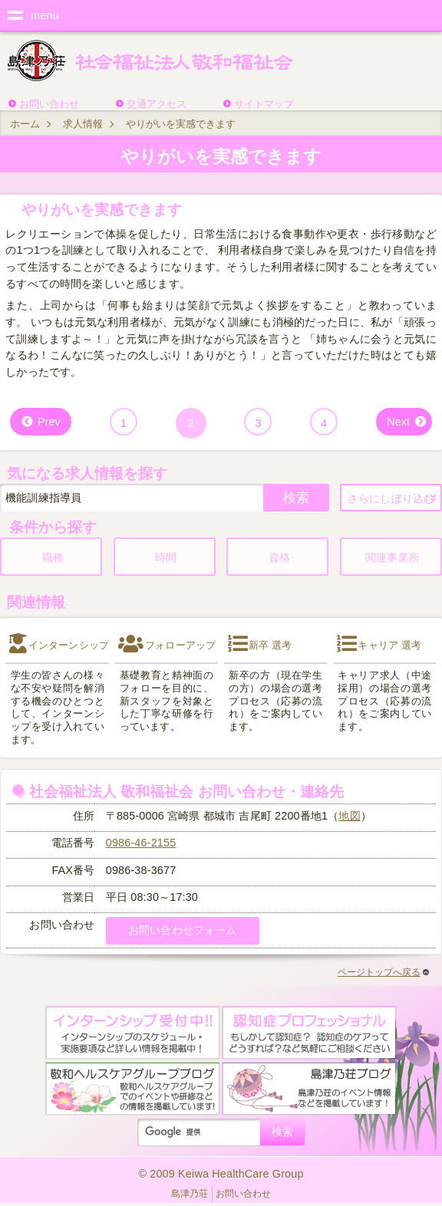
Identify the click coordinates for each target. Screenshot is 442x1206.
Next (398, 422)
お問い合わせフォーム (182, 930)
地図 (349, 816)
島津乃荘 (189, 1193)
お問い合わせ (49, 104)
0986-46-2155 (141, 842)
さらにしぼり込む (391, 498)
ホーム (25, 124)
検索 (296, 497)
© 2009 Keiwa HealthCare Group (220, 1174)
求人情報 (83, 124)
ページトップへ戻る (383, 972)
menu (45, 15)
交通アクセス (156, 104)
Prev (49, 422)
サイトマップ (264, 104)
